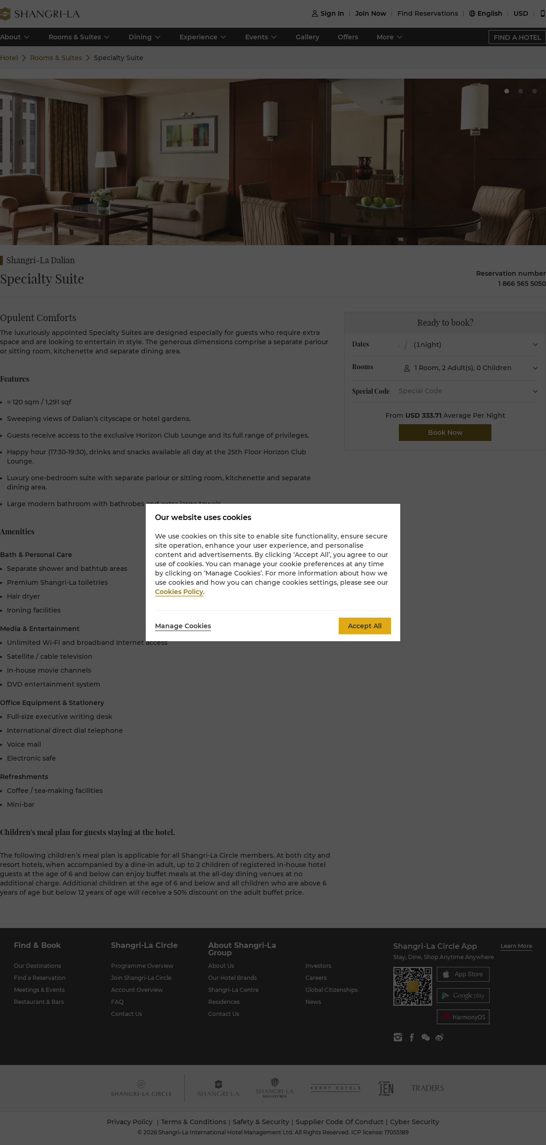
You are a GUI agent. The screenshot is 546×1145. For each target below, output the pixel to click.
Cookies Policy (179, 592)
